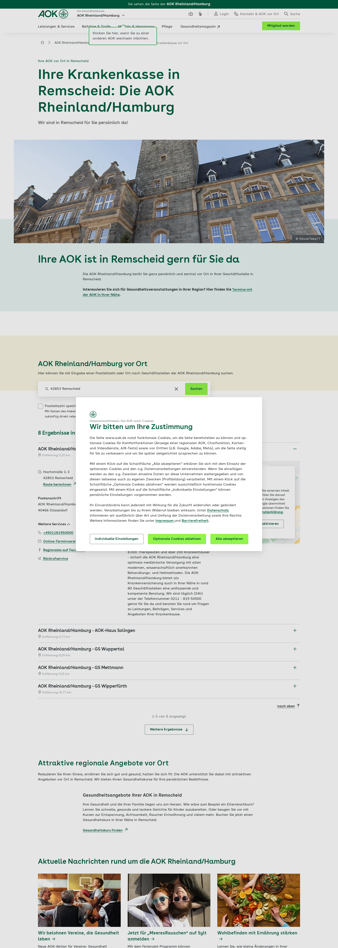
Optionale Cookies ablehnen (177, 539)
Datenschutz (218, 510)
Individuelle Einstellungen (116, 539)
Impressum (164, 521)
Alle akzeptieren (229, 539)
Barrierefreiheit (195, 521)
